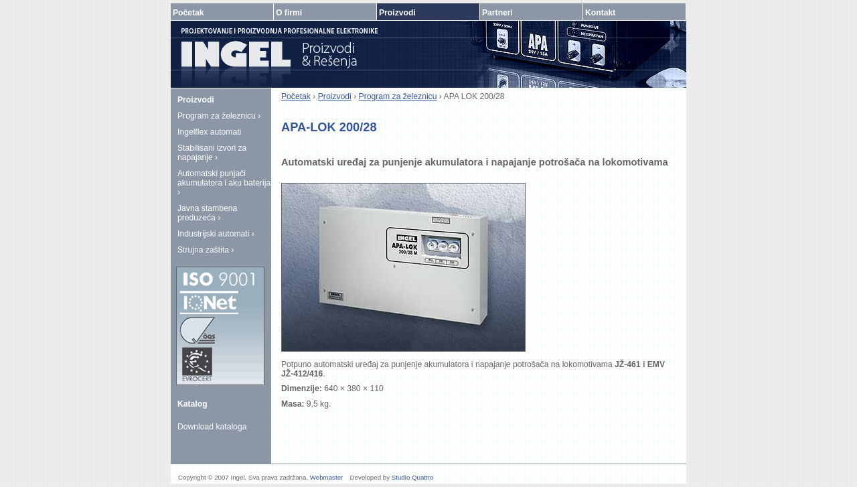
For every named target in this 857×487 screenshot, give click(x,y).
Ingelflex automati (209, 132)
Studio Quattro (413, 477)
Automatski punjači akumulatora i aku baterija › (223, 183)
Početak (296, 96)
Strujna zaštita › (205, 250)
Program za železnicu (398, 96)
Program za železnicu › (218, 116)
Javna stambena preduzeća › (207, 213)
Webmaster (326, 477)
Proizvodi (335, 96)
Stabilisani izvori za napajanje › (211, 152)
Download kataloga (211, 426)
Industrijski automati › (215, 233)
